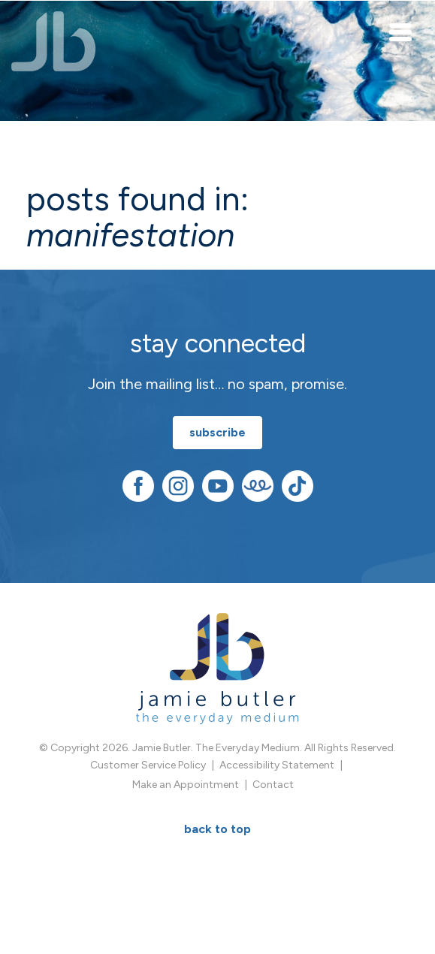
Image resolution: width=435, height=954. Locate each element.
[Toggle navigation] (401, 32)
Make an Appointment (185, 784)
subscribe (217, 432)
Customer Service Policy (148, 765)
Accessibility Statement (276, 765)
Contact (273, 784)
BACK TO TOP (217, 829)
